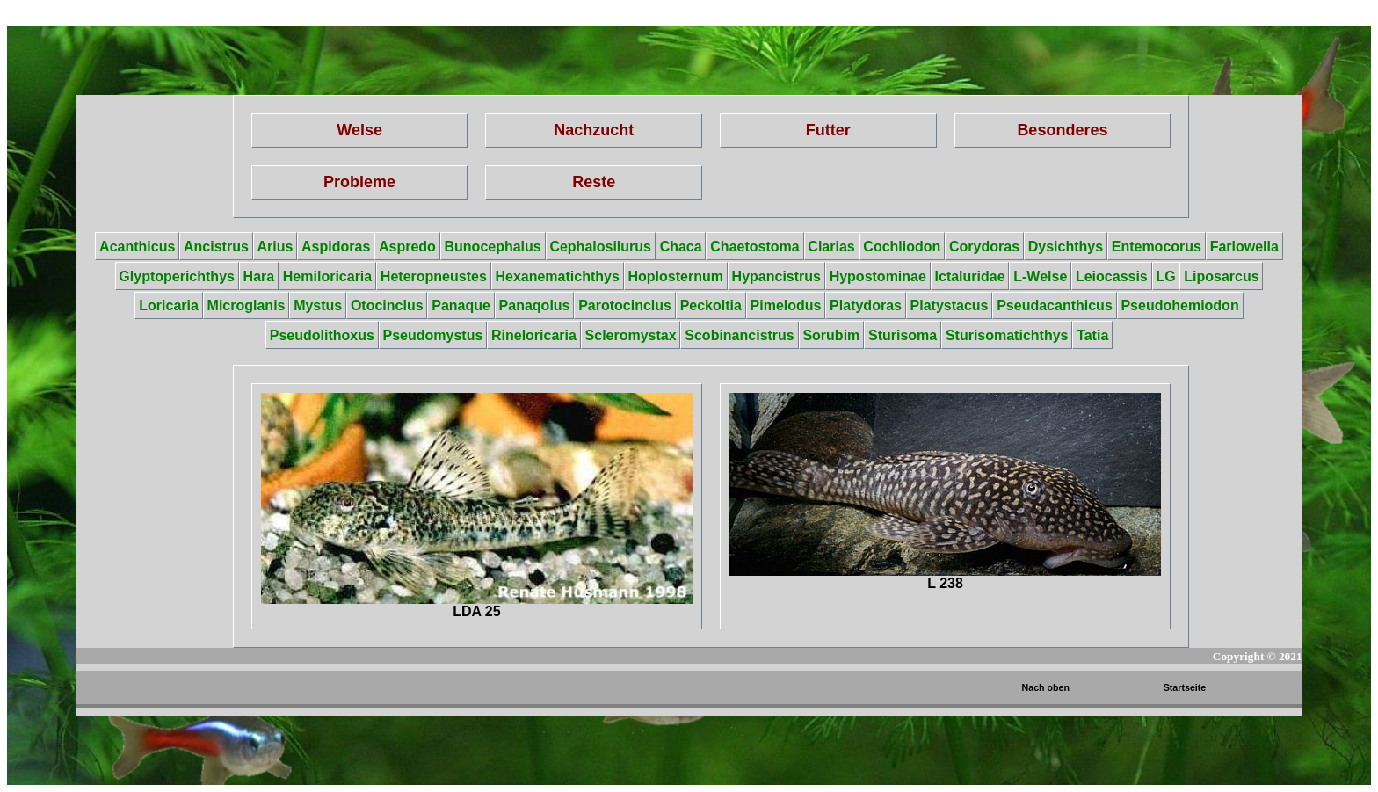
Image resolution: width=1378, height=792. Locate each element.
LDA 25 (477, 506)
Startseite (1185, 687)
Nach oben (1046, 687)
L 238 (945, 492)
